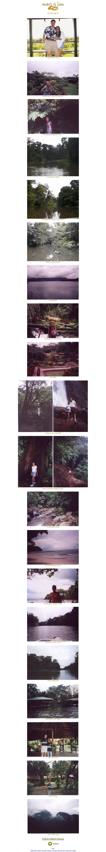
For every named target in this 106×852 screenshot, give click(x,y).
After (64, 850)
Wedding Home (33, 850)
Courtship (44, 850)
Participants (54, 850)
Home (53, 848)
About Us (39, 850)
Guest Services (69, 850)
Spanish (74, 850)
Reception (60, 850)
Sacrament (49, 850)
